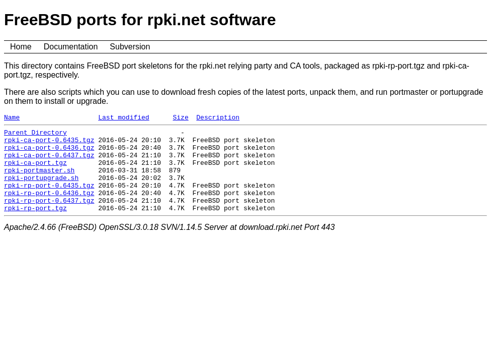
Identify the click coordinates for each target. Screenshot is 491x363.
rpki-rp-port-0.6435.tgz (49, 198)
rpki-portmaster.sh (39, 180)
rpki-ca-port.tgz (35, 171)
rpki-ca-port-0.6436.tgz (49, 153)
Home (21, 46)
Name (12, 118)
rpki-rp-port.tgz (35, 225)
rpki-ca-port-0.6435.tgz (49, 144)
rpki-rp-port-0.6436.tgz (49, 207)
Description (217, 118)
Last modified (123, 118)
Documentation (71, 46)
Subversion (130, 46)
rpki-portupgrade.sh (41, 189)
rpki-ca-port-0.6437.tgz (49, 162)
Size (180, 118)
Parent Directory (35, 135)
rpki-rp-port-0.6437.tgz (49, 216)
